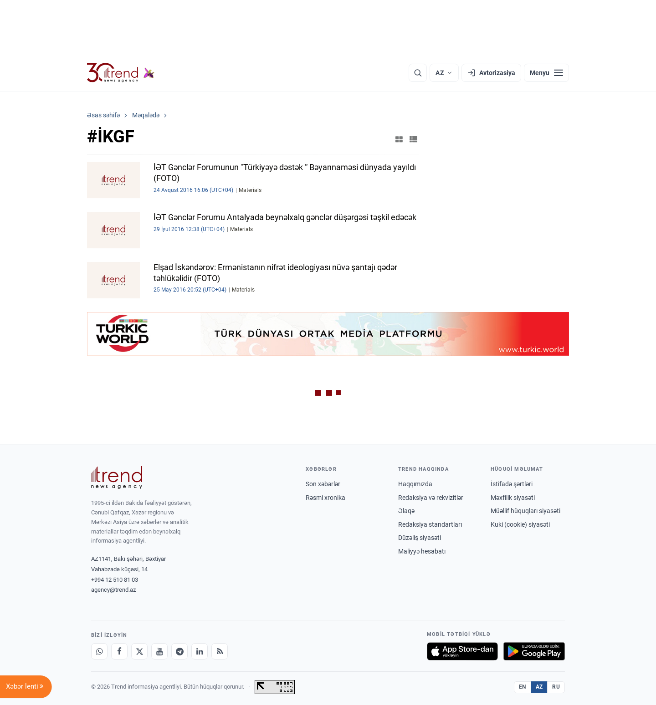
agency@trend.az (113, 589)
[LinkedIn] (199, 651)
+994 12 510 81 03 (114, 579)
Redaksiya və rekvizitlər (430, 497)
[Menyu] (546, 73)
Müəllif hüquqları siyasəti (525, 510)
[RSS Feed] (219, 651)
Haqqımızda (415, 484)
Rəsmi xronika (325, 497)
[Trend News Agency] (116, 477)
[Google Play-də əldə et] (534, 651)
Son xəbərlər (323, 484)
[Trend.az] (120, 73)
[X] (139, 651)
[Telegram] (179, 651)
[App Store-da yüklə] (462, 651)
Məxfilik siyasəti (513, 497)
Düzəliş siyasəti (419, 537)
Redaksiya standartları (430, 524)
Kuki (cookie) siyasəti (520, 524)
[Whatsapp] (99, 651)
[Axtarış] (418, 73)
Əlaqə (406, 510)
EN (522, 687)
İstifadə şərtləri (512, 484)
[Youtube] (159, 651)
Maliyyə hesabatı (422, 551)
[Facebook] (119, 651)
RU (556, 687)
